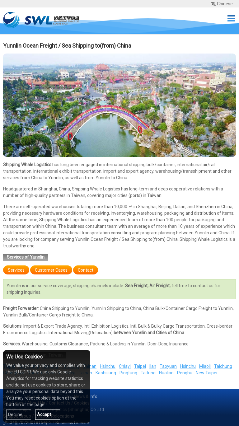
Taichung (223, 366)
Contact (85, 270)
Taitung (148, 372)
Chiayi (125, 366)
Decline (15, 414)
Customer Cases (51, 270)
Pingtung (128, 372)
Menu (231, 18)
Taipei (140, 366)
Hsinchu (107, 366)
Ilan (152, 366)
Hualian (166, 372)
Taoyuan (168, 366)
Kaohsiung (106, 372)
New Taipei (206, 372)
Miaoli (205, 366)
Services (16, 270)
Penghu (184, 372)
